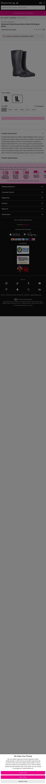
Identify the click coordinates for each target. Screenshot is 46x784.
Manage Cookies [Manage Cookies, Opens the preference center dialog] (23, 781)
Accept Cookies (23, 772)
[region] (23, 769)
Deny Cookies (23, 777)
